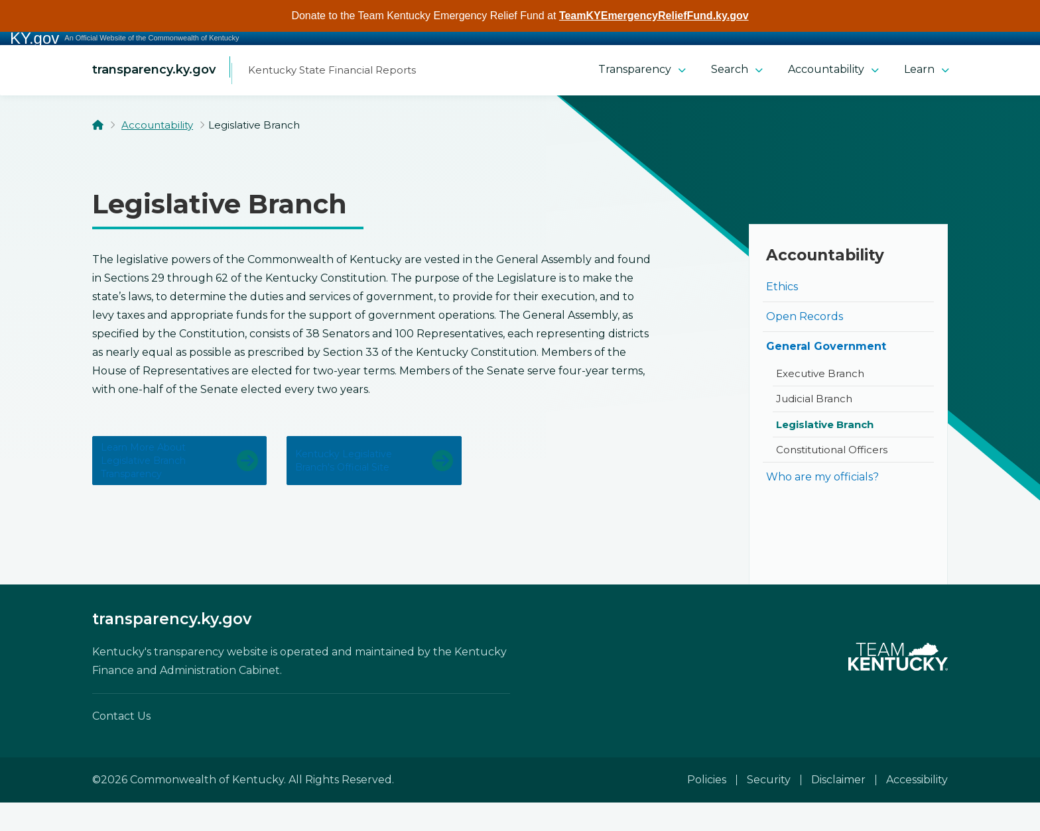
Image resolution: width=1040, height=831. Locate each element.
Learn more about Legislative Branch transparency (155, 476)
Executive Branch (820, 378)
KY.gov (34, 38)
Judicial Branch (814, 403)
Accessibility (917, 808)
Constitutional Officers (831, 454)
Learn (926, 73)
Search (737, 73)
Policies (706, 808)
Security (769, 808)
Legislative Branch (825, 429)
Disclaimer (838, 808)
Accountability (833, 73)
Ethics (782, 291)
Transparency (642, 73)
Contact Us (121, 744)
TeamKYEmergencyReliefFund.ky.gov (654, 15)
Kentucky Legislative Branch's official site (351, 476)
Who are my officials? (822, 481)
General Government (826, 351)
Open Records (804, 321)
